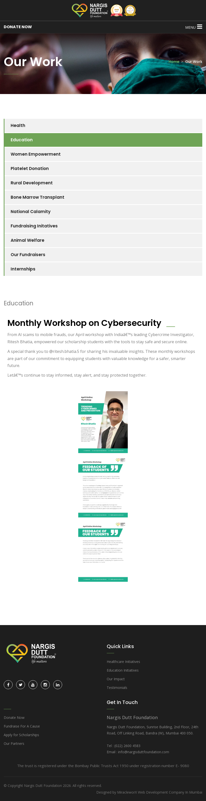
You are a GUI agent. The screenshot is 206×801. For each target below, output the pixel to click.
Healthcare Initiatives (123, 661)
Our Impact (116, 679)
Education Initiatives (123, 670)
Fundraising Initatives (34, 226)
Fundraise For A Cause (22, 726)
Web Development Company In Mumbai (170, 792)
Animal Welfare (27, 240)
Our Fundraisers (28, 255)
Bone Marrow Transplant (37, 197)
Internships (23, 269)
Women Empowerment (36, 154)
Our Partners (14, 743)
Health (18, 125)
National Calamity (31, 212)
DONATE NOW (18, 27)
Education (22, 140)
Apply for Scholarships (21, 734)
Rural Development (32, 183)
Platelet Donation (30, 168)
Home (174, 61)
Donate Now (14, 717)
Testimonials (117, 687)
